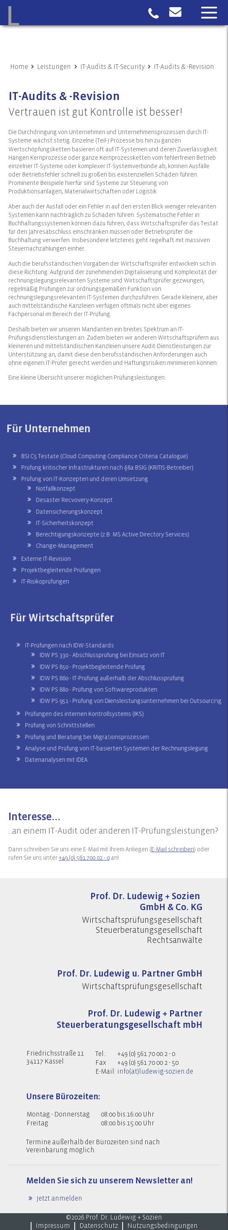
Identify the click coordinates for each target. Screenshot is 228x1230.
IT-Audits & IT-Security (112, 67)
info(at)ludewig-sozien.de (155, 1071)
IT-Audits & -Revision (184, 67)
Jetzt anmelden (58, 1198)
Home (19, 67)
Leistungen (54, 67)
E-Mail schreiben (172, 861)
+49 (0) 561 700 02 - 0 (84, 869)
